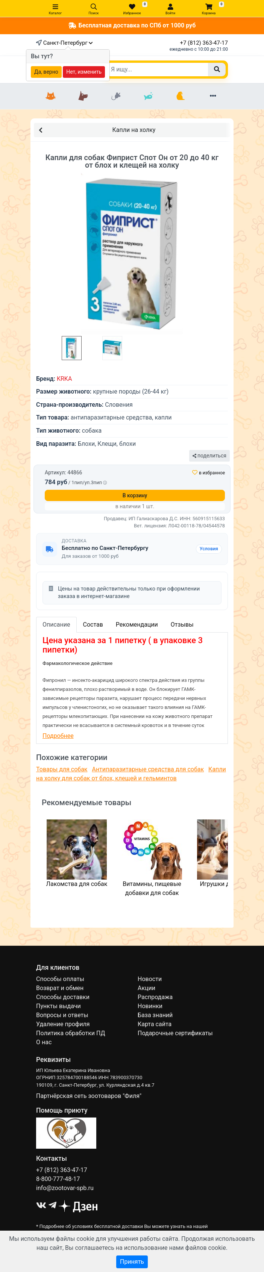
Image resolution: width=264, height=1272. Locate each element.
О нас (44, 1042)
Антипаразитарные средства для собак (148, 769)
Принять (132, 1261)
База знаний (155, 1015)
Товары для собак (61, 769)
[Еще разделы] (213, 96)
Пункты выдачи (58, 1006)
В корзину (135, 495)
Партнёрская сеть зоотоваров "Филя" (88, 1095)
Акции (146, 988)
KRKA (64, 378)
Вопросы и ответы (62, 1015)
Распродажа (155, 997)
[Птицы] (180, 96)
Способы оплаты (60, 979)
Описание (56, 624)
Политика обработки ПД (70, 1033)
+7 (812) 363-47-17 (204, 42)
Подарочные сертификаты (175, 1033)
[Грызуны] (115, 96)
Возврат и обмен (59, 988)
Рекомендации (137, 624)
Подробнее (58, 735)
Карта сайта (154, 1024)
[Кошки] (50, 96)
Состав (93, 624)
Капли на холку (97, 129)
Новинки (150, 1006)
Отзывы (182, 624)
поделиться (209, 456)
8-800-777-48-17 (58, 1179)
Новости (150, 979)
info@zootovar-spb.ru (65, 1188)
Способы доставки (63, 997)
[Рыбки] (148, 96)
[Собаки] (83, 96)
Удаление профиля (63, 1024)
